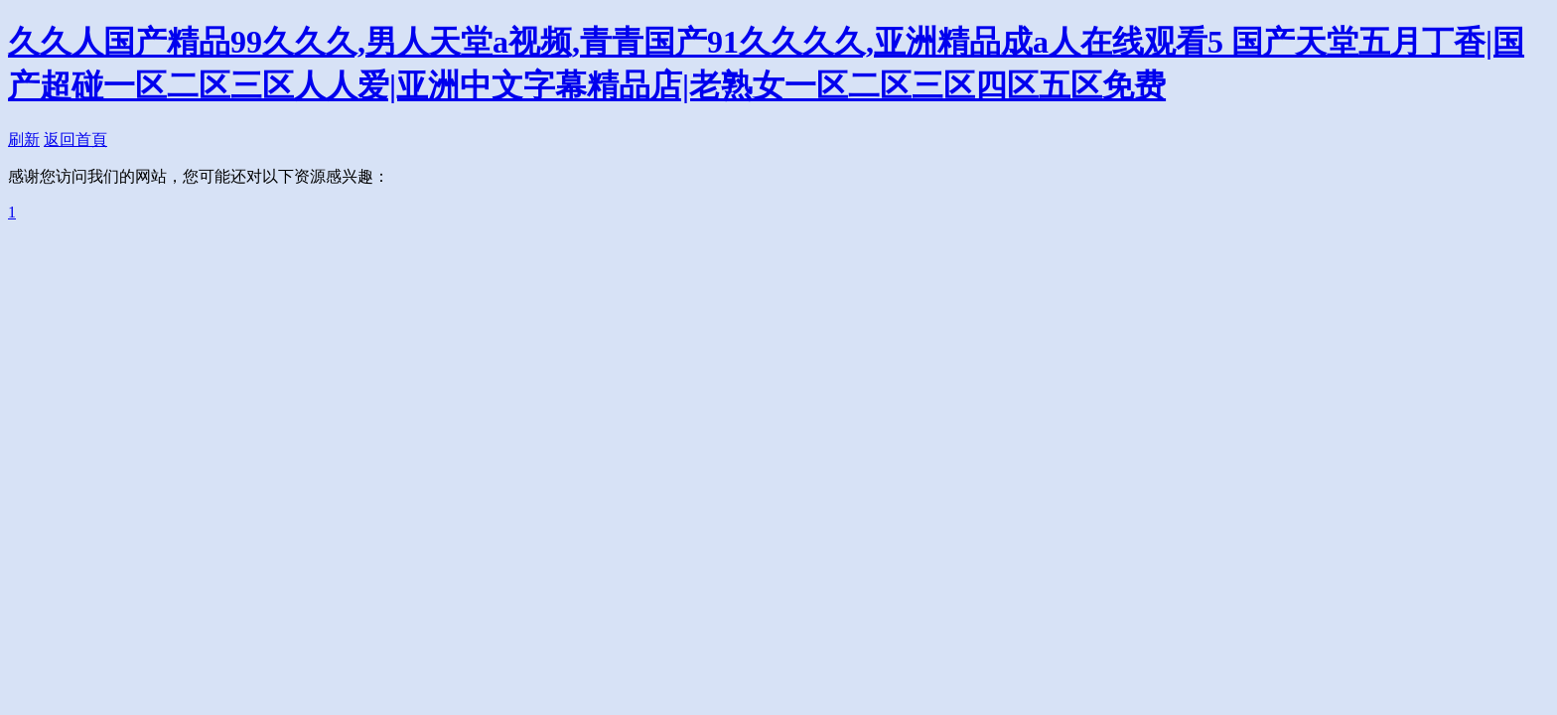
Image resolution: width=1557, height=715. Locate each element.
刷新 (24, 139)
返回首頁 (75, 139)
